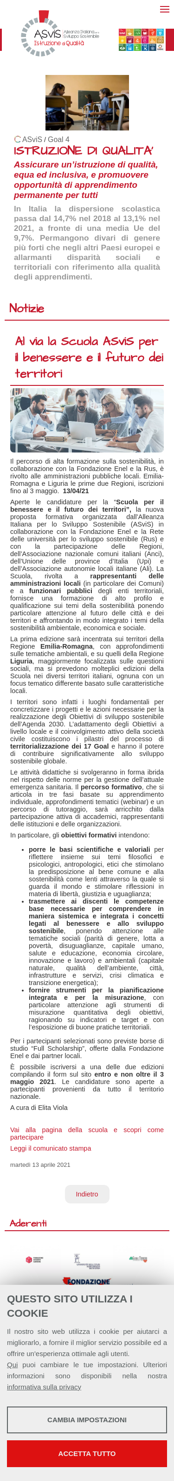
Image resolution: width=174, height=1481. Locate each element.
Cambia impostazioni (87, 1420)
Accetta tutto (87, 1453)
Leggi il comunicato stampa (50, 1148)
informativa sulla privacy (44, 1387)
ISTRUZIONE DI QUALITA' (83, 151)
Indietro (87, 1194)
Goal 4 (59, 139)
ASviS (32, 139)
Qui (12, 1365)
